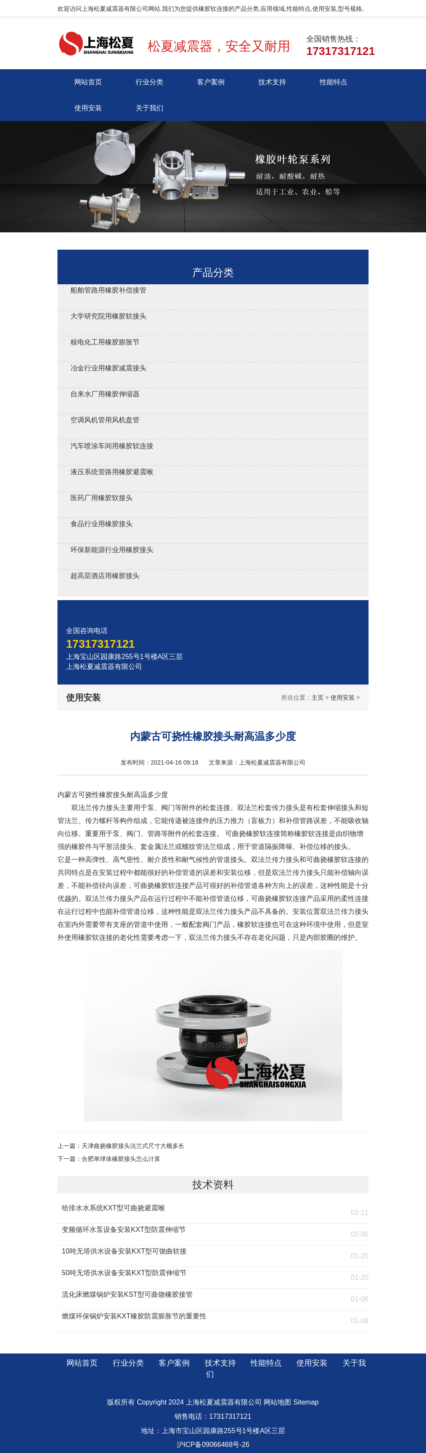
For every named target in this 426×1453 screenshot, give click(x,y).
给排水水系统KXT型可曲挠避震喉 (113, 1208)
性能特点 (333, 82)
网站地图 (277, 1402)
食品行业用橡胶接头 (101, 523)
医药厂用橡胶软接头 (101, 497)
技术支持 (272, 82)
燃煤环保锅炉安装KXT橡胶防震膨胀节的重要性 (134, 1316)
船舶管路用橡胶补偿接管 (108, 290)
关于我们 (149, 108)
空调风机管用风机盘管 (105, 420)
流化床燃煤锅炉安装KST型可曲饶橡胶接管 (127, 1294)
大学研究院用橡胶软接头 (108, 316)
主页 (318, 697)
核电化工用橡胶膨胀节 (105, 342)
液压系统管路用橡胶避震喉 (111, 472)
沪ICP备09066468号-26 (213, 1444)
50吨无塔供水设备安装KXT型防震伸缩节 (124, 1272)
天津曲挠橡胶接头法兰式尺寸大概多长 (133, 1145)
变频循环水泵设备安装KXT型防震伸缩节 (124, 1229)
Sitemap (306, 1402)
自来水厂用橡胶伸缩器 (105, 394)
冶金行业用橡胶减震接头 (108, 368)
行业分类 (149, 82)
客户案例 (211, 82)
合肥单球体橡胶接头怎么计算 (121, 1158)
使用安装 (88, 108)
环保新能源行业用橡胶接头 (111, 549)
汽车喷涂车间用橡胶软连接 (111, 446)
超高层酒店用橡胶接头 (105, 575)
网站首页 (88, 82)
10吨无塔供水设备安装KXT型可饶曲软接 (124, 1251)
